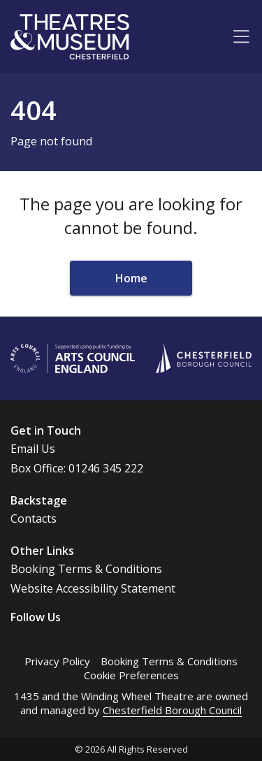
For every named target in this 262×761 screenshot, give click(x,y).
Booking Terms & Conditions (86, 569)
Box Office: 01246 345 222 (76, 468)
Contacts (33, 518)
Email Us (32, 448)
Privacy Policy (57, 661)
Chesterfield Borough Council (172, 710)
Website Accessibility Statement (92, 588)
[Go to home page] (69, 36)
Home (131, 278)
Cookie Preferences (131, 675)
